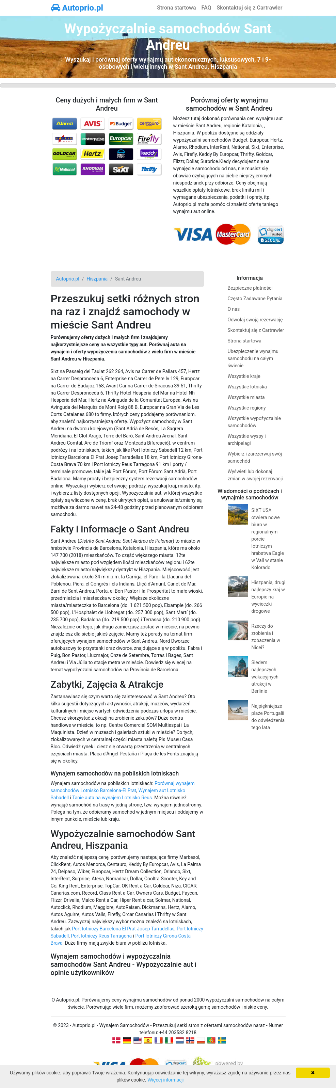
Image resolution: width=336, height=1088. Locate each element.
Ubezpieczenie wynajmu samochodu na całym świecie (253, 358)
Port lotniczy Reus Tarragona (101, 936)
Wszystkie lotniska (247, 386)
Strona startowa (176, 7)
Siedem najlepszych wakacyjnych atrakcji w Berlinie (265, 677)
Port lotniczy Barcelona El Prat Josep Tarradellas (123, 928)
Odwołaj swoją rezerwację (255, 319)
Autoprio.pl (77, 8)
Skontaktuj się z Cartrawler (249, 7)
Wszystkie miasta (246, 397)
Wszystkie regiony (247, 408)
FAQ (206, 7)
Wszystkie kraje (244, 376)
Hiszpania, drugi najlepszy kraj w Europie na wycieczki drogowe (269, 597)
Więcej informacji (166, 1080)
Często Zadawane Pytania (255, 298)
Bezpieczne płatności (250, 288)
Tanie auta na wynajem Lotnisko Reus (112, 797)
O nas (234, 309)
